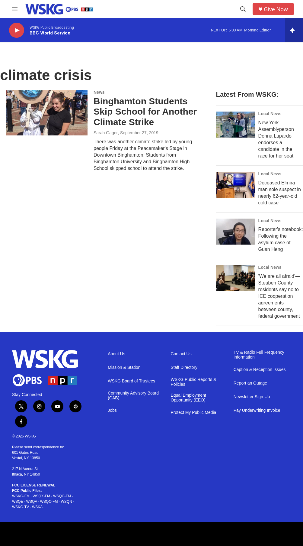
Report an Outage (250, 383)
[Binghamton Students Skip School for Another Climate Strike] (47, 112)
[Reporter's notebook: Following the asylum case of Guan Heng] (235, 232)
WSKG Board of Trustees (131, 381)
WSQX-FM (41, 496)
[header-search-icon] (243, 9)
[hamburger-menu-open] (15, 9)
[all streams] (294, 30)
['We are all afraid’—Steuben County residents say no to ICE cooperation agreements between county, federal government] (235, 278)
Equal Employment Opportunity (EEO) (188, 397)
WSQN (66, 501)
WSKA (37, 507)
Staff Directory (184, 367)
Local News (270, 113)
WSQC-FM (49, 501)
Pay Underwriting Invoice (257, 410)
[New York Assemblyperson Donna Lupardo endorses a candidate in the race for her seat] (235, 125)
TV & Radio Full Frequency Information (259, 354)
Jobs (112, 410)
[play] (16, 30)
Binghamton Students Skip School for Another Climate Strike (145, 111)
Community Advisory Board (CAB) (133, 395)
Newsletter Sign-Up (252, 397)
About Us (116, 354)
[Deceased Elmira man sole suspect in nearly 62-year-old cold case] (235, 185)
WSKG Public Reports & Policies (193, 382)
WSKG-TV (20, 507)
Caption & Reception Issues (260, 369)
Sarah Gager (106, 132)
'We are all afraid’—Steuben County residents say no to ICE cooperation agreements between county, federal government (279, 296)
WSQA (31, 501)
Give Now (276, 9)
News (99, 92)
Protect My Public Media (193, 412)
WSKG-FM (21, 496)
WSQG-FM (62, 496)
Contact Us (181, 354)
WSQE (17, 501)
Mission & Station (124, 367)
